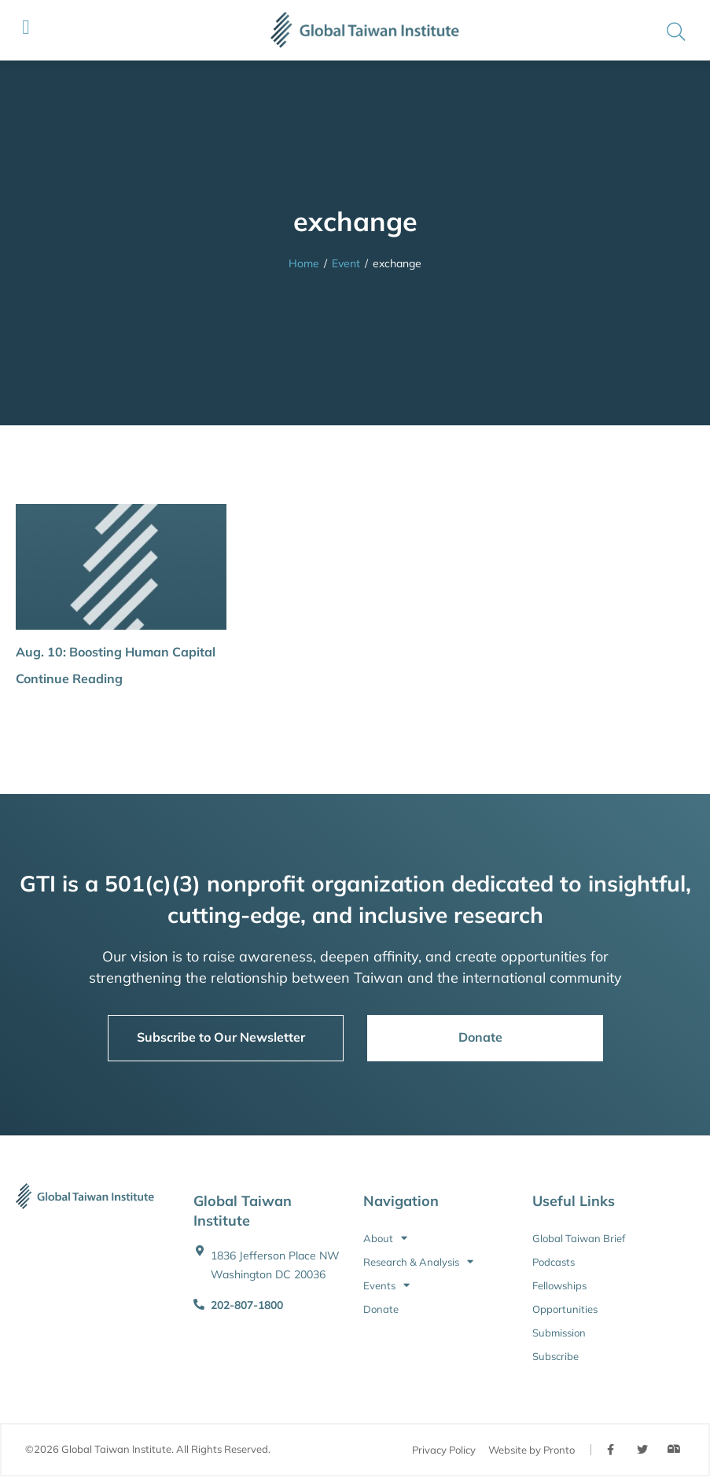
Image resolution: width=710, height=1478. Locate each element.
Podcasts (553, 1262)
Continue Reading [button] (69, 678)
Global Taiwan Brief (578, 1238)
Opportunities (565, 1309)
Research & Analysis (418, 1262)
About (385, 1238)
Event (346, 263)
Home (304, 263)
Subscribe (555, 1356)
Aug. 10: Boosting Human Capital (115, 652)
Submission (559, 1332)
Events (386, 1285)
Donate (381, 1309)
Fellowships (559, 1285)
